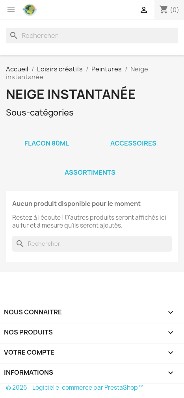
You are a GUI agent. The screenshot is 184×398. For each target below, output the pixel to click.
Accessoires (133, 143)
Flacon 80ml (46, 143)
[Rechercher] (92, 35)
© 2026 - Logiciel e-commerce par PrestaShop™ (74, 387)
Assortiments (90, 172)
